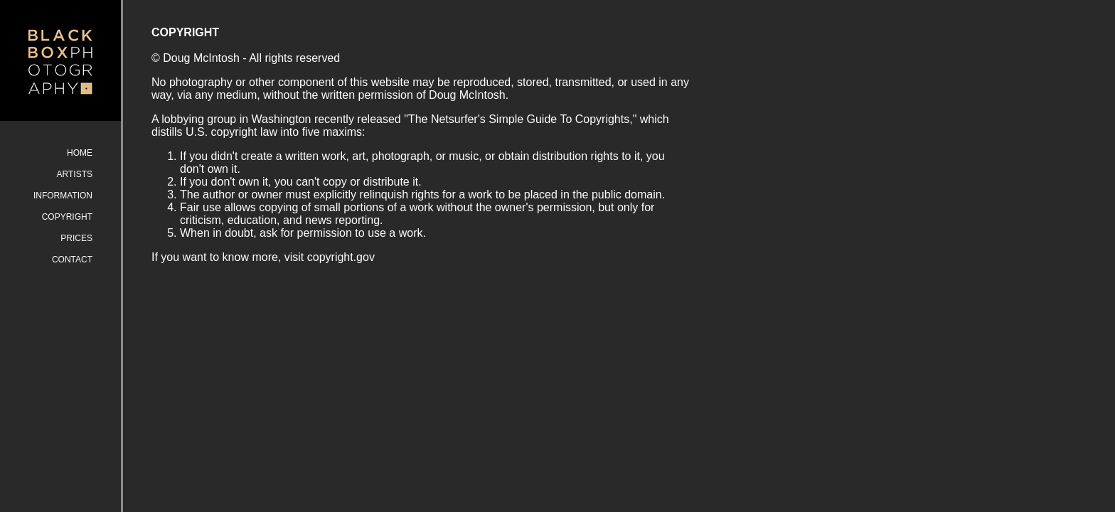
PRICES (76, 238)
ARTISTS (74, 174)
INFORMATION (62, 196)
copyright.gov (341, 257)
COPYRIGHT (67, 217)
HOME (79, 153)
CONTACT (72, 260)
